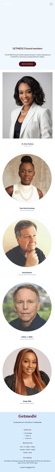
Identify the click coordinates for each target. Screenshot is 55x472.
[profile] (27, 205)
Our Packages (28, 433)
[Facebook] (24, 214)
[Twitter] (28, 214)
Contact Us (28, 438)
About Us (28, 436)
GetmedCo (29, 467)
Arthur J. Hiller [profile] (27, 337)
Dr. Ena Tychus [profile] (27, 144)
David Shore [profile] (27, 272)
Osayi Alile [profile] (27, 401)
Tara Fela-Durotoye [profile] (27, 208)
